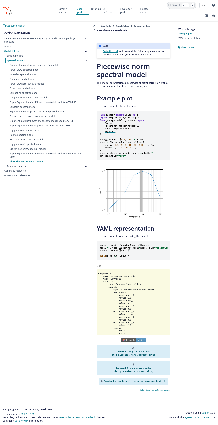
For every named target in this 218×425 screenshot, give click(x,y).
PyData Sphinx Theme (197, 417)
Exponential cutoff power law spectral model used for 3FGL (30, 139)
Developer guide (125, 10)
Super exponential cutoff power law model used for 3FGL (29, 147)
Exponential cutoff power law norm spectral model (29, 123)
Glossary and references (17, 198)
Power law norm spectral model (27, 90)
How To (8, 49)
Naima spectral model (21, 158)
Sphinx (205, 412)
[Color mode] (213, 5)
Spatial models (15, 59)
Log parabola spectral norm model (28, 104)
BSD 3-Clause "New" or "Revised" (77, 417)
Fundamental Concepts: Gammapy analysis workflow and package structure (22, 42)
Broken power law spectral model (28, 172)
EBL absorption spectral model (26, 163)
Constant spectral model (23, 117)
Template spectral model (23, 85)
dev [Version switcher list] (203, 5)
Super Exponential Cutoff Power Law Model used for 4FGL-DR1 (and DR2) (29, 178)
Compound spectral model (24, 99)
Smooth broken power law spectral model (28, 131)
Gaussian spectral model (23, 81)
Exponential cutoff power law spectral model (30, 70)
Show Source (186, 47)
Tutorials (96, 8)
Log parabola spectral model (25, 153)
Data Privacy (21, 420)
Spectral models (16, 63)
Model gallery (11, 54)
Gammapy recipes (14, 194)
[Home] (60, 26)
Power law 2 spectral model (24, 76)
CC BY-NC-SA (27, 414)
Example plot (185, 33)
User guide (80, 10)
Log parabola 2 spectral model (26, 167)
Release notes (144, 10)
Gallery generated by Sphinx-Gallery (154, 397)
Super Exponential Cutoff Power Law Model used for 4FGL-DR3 (29, 111)
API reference (108, 10)
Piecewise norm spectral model (26, 184)
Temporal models (16, 189)
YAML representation (189, 38)
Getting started (63, 10)
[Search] (181, 5)
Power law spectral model (23, 95)
